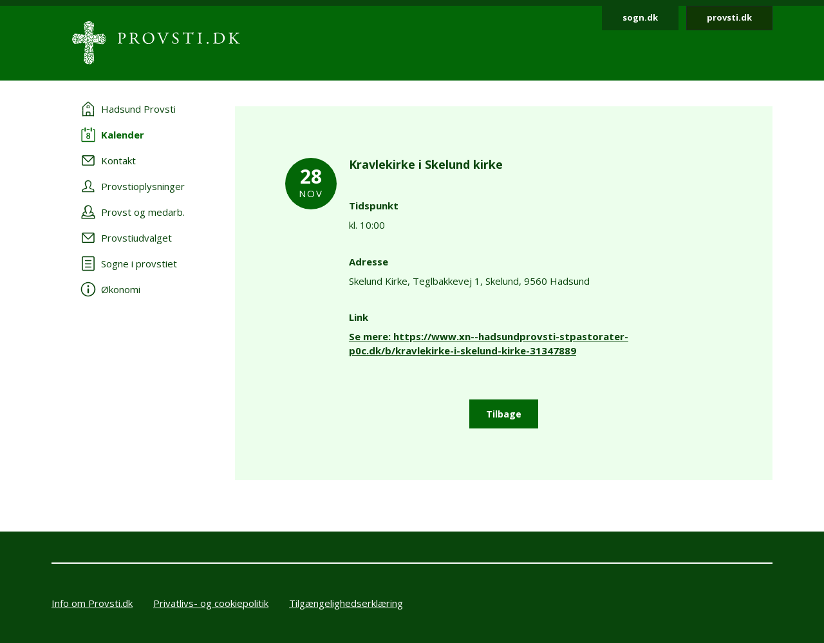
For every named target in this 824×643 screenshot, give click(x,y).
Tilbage (503, 414)
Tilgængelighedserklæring (346, 603)
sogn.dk (640, 17)
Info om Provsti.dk (92, 603)
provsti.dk (729, 17)
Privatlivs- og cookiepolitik (210, 603)
